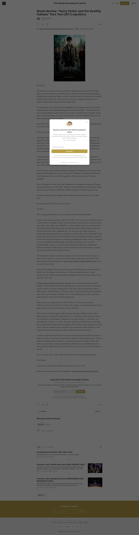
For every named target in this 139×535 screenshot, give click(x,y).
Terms (75, 522)
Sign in (133, 3)
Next (98, 411)
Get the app (78, 526)
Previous (42, 411)
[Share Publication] (117, 3)
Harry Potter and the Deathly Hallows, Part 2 (56, 29)
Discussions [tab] (50, 447)
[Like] (38, 24)
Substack (61, 531)
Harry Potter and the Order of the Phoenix (55, 283)
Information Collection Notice (69, 157)
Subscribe (124, 3)
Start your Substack (64, 527)
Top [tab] (39, 447)
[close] (86, 122)
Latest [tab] (43, 447)
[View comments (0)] (43, 24)
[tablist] (44, 424)
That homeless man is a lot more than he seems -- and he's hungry (58, 454)
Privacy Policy (83, 157)
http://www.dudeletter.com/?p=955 (85, 371)
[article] (69, 455)
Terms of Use (78, 155)
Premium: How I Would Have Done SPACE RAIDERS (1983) (61, 464)
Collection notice (83, 522)
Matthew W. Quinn (46, 18)
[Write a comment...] (71, 433)
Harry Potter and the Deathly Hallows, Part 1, (81, 261)
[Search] (113, 3)
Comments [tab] (41, 424)
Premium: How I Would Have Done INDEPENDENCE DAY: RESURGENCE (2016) (60, 480)
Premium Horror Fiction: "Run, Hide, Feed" (55, 452)
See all (41, 495)
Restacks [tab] (48, 424)
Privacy (70, 522)
